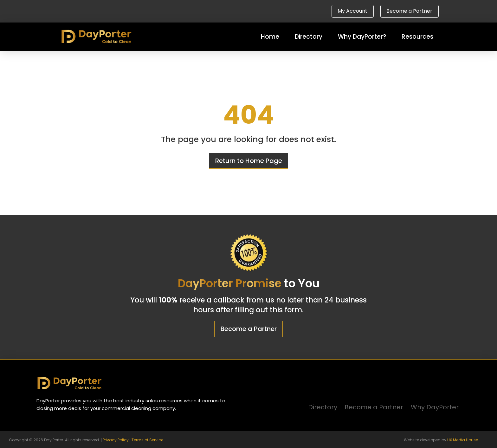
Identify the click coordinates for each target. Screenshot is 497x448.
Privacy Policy (116, 440)
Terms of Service (147, 440)
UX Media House (462, 440)
